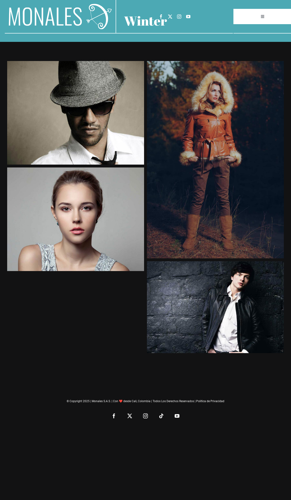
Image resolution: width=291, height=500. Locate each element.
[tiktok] (161, 416)
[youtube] (188, 16)
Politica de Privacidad (210, 401)
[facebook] (161, 16)
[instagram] (179, 16)
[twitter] (170, 16)
